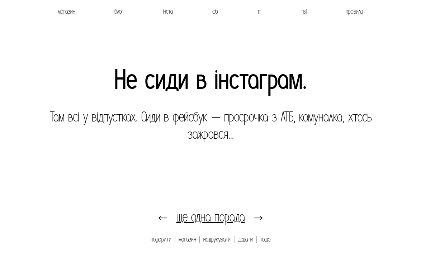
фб (215, 11)
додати (246, 239)
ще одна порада (210, 217)
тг (259, 11)
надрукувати (217, 239)
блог (119, 11)
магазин (66, 11)
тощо (265, 239)
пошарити (162, 239)
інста (168, 11)
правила (354, 11)
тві (304, 11)
